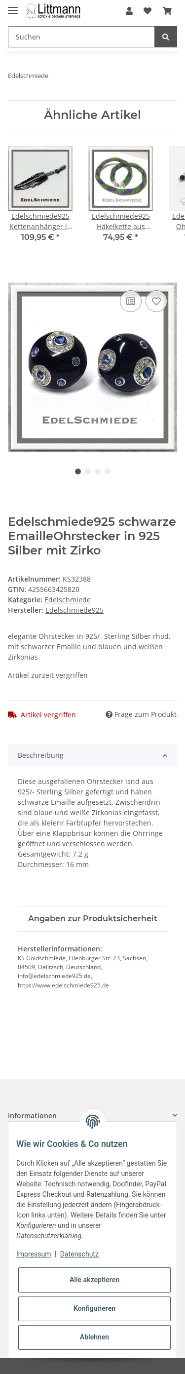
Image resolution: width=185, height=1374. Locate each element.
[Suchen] (81, 36)
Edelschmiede (67, 599)
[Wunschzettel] (147, 11)
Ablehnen (94, 1337)
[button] (129, 11)
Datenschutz (79, 1254)
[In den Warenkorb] (16, 277)
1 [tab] (78, 471)
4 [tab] (108, 471)
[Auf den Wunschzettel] (156, 301)
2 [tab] (88, 471)
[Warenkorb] (167, 11)
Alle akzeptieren (94, 1280)
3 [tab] (98, 471)
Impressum (33, 1254)
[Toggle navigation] (13, 6)
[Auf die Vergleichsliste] (131, 301)
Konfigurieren (94, 1308)
